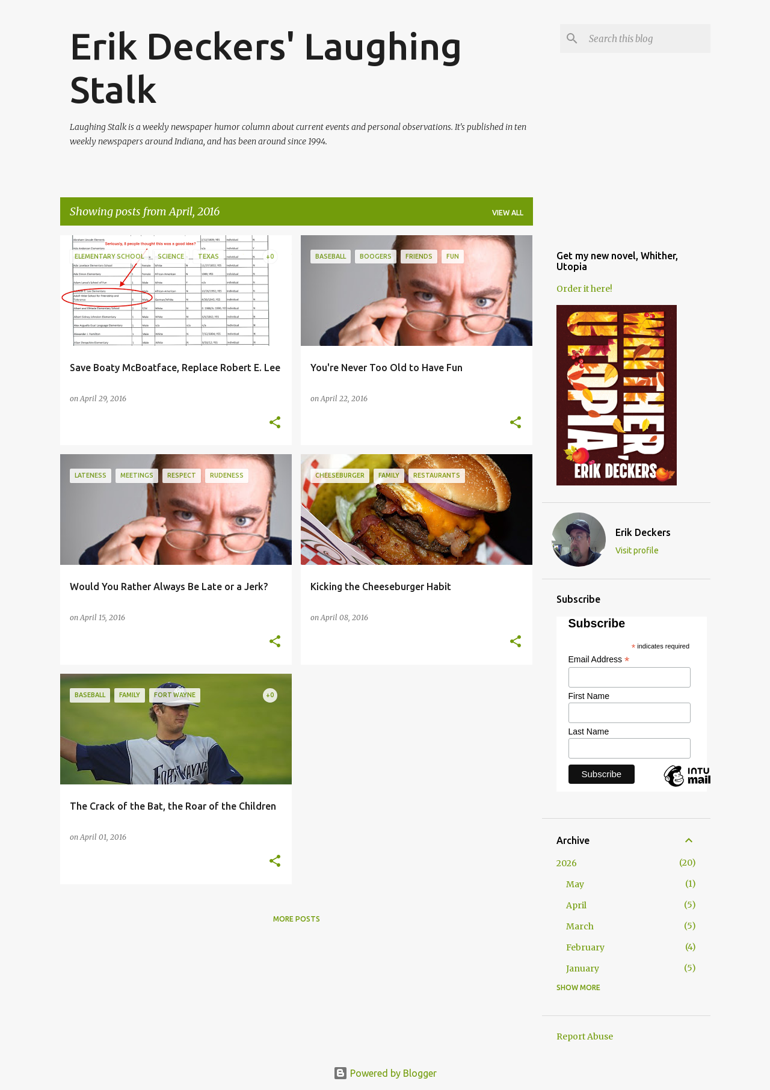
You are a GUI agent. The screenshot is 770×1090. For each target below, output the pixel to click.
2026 (566, 863)
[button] (275, 423)
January (582, 968)
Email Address (599, 659)
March (580, 926)
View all (507, 213)
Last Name (588, 731)
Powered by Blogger (385, 1073)
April (576, 905)
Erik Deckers (643, 532)
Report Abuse (584, 1036)
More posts (296, 919)
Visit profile (637, 550)
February (585, 947)
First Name (588, 696)
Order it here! (584, 288)
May (575, 884)
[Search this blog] (647, 38)
